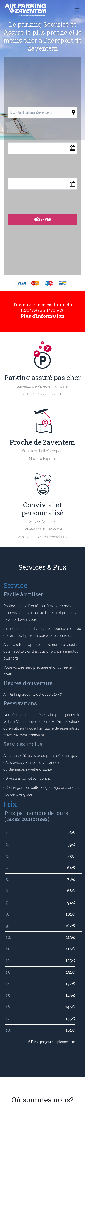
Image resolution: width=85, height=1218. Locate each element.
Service (15, 585)
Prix (10, 803)
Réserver (42, 219)
